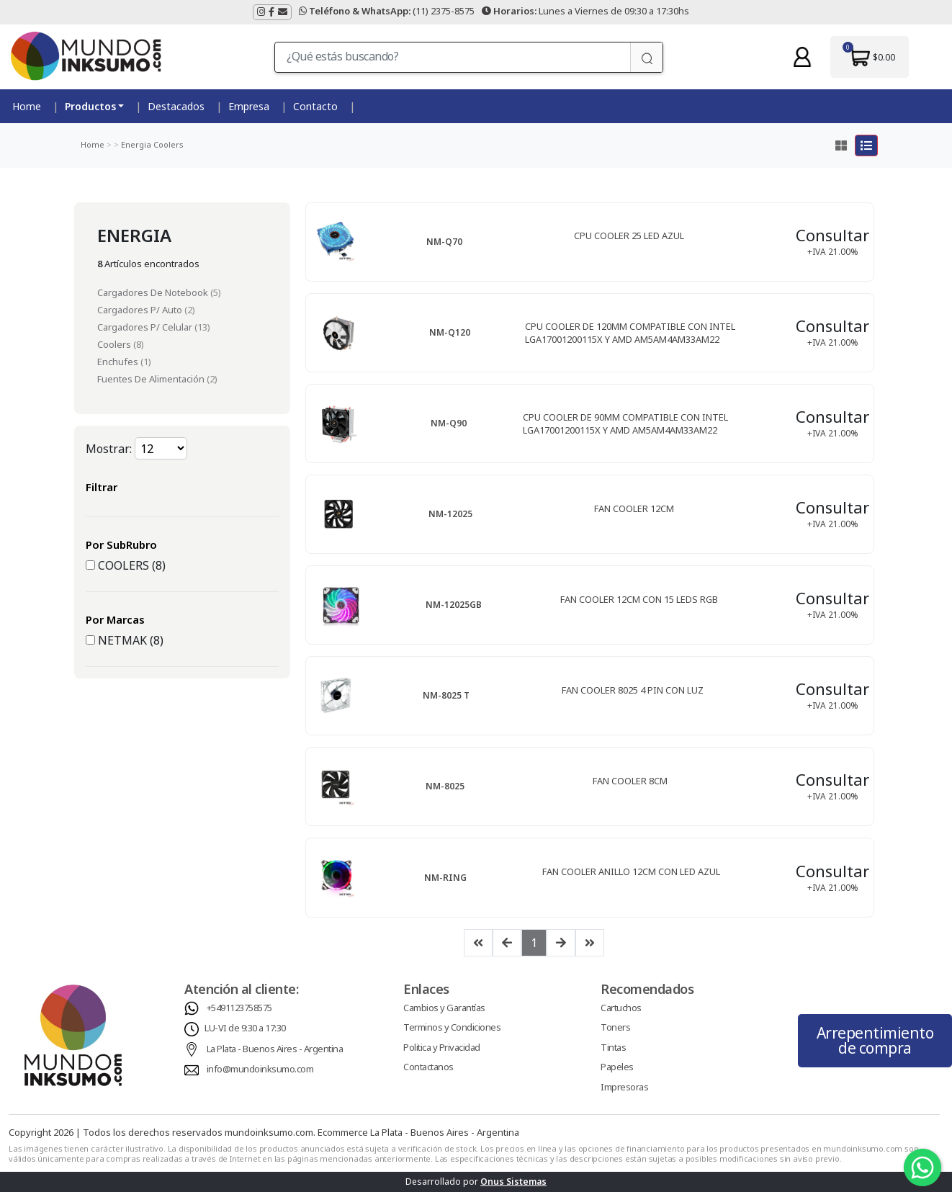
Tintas (613, 1052)
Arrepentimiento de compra (875, 1045)
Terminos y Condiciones (451, 1032)
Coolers (167, 144)
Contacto (315, 106)
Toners (615, 1032)
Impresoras (624, 1091)
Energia (135, 144)
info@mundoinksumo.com (260, 1073)
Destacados (176, 106)
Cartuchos (621, 1012)
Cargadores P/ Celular (145, 326)
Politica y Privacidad (441, 1052)
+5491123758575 (239, 1012)
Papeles (617, 1071)
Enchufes (118, 361)
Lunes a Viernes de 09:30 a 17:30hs (585, 10)
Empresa (248, 106)
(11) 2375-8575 (387, 10)
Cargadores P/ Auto (140, 309)
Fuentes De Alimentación (152, 378)
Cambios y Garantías (444, 1012)
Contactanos (428, 1071)
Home (26, 106)
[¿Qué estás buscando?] (453, 57)
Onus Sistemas (513, 1186)
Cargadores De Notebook (153, 292)
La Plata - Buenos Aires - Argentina (275, 1053)
